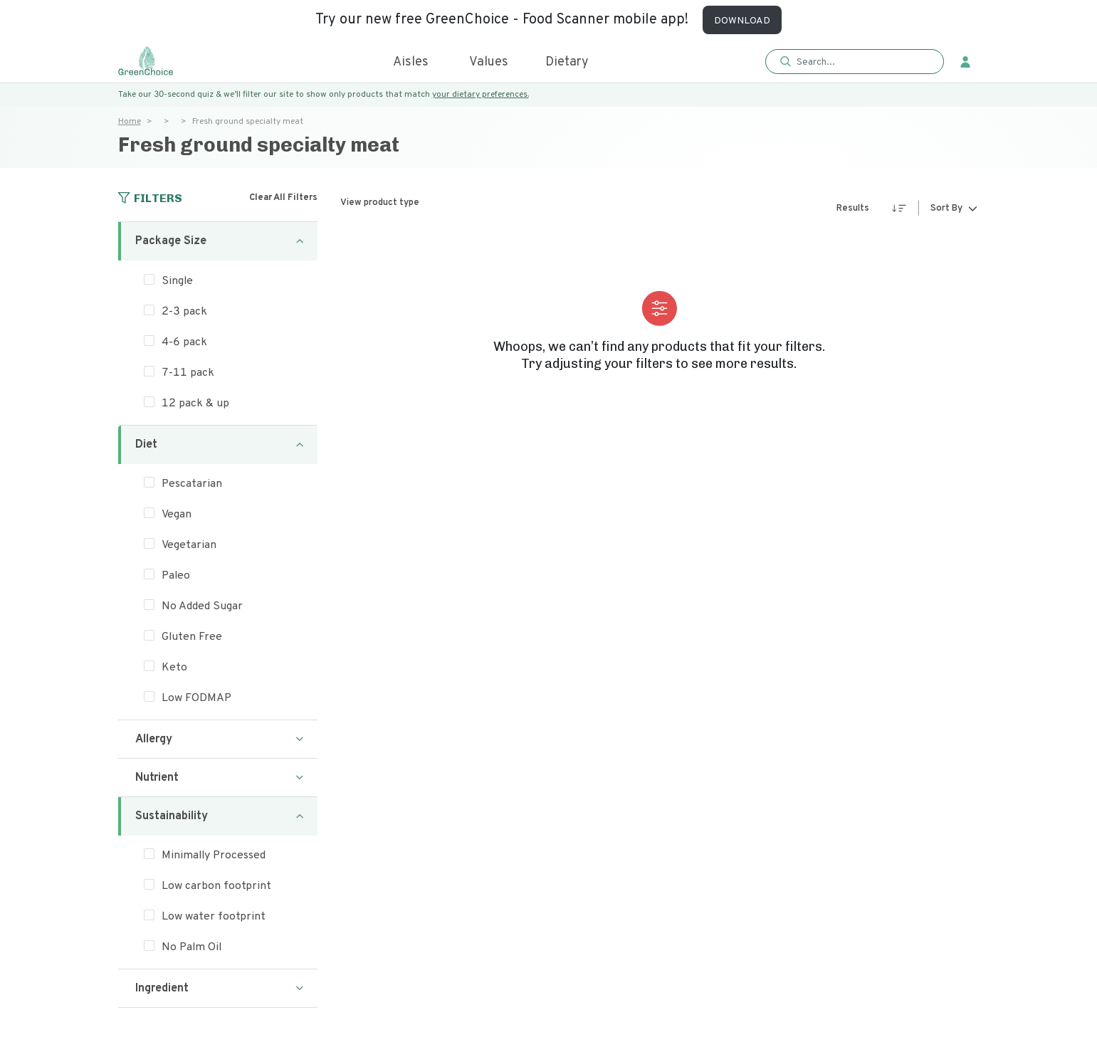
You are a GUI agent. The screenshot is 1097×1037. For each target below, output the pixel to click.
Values (488, 62)
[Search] (862, 62)
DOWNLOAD (742, 21)
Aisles (411, 62)
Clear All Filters (283, 198)
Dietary (567, 62)
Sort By (946, 209)
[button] (854, 62)
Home (129, 121)
